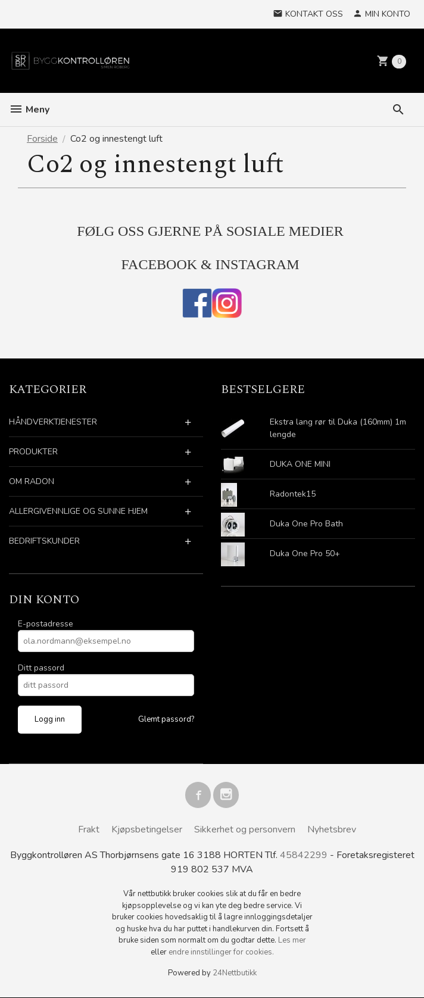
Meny (29, 109)
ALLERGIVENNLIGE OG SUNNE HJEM (78, 511)
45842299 (304, 855)
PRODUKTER (33, 451)
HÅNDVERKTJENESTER (53, 422)
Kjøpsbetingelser (146, 829)
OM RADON (31, 481)
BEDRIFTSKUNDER (44, 541)
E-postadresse (45, 623)
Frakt (88, 829)
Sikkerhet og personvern (244, 829)
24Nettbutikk (235, 973)
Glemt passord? (166, 719)
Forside (42, 138)
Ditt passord (41, 667)
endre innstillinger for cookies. (221, 952)
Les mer (292, 940)
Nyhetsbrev (331, 829)
